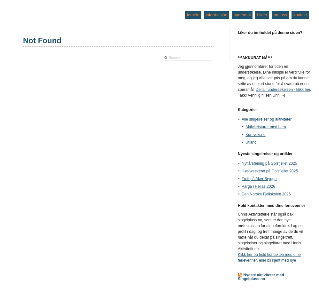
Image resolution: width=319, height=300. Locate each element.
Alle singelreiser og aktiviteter (267, 119)
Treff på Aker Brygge (259, 179)
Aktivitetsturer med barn (265, 127)
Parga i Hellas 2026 (258, 186)
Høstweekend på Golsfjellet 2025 (270, 171)
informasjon (216, 14)
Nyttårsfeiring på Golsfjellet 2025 (269, 163)
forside (193, 14)
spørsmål (242, 14)
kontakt (300, 14)
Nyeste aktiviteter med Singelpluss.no (261, 277)
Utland (251, 142)
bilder (262, 14)
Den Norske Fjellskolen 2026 (266, 194)
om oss (280, 14)
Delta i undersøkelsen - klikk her (283, 89)
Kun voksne (255, 134)
